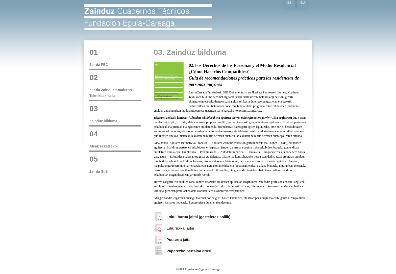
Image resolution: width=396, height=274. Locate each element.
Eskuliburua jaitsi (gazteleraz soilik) (198, 217)
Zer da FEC (115, 57)
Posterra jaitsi (178, 239)
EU (303, 3)
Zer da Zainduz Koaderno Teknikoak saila (115, 86)
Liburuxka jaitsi (180, 228)
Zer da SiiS (115, 164)
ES (289, 3)
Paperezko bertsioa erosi (188, 251)
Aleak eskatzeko (115, 139)
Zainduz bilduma (115, 114)
